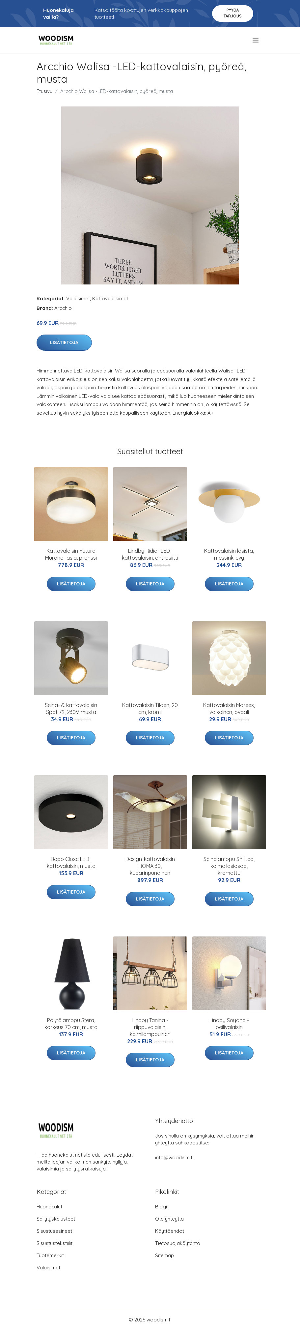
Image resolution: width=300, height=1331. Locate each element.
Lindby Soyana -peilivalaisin (229, 1023)
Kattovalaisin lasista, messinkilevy (229, 554)
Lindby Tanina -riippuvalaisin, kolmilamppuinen (150, 1027)
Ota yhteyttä (169, 1219)
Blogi (161, 1206)
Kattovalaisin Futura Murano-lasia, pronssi (71, 554)
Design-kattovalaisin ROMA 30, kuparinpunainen (150, 866)
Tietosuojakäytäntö (177, 1243)
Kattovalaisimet (110, 298)
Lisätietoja (64, 342)
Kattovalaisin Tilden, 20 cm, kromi (150, 708)
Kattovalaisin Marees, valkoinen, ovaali (229, 708)
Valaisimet (78, 298)
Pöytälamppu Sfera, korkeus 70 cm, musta (70, 1023)
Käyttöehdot (169, 1231)
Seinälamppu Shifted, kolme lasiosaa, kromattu (229, 866)
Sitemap (164, 1255)
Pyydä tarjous (233, 13)
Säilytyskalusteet (56, 1219)
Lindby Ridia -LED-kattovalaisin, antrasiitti (150, 554)
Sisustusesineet (54, 1231)
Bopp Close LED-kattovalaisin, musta (71, 862)
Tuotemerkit (50, 1255)
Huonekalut (49, 1206)
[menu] (256, 40)
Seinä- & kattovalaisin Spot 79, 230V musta (71, 708)
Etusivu (44, 91)
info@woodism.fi (174, 1157)
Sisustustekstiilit (54, 1243)
